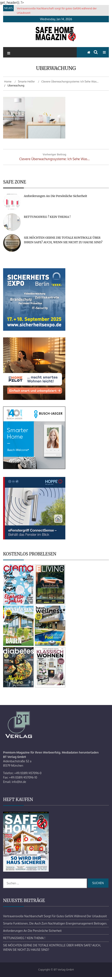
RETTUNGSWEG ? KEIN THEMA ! (47, 217)
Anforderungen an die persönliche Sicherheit (55, 196)
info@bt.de (19, 782)
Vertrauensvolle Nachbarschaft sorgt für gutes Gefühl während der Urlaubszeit (55, 916)
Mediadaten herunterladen (80, 752)
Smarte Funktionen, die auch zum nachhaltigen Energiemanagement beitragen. (55, 923)
